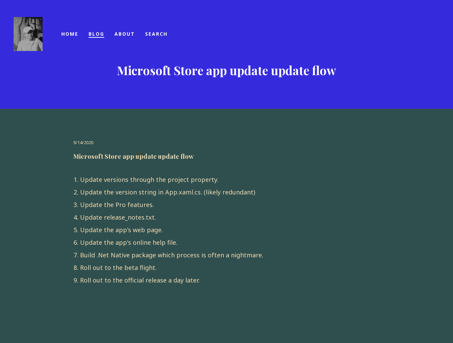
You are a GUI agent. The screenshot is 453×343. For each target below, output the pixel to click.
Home (69, 34)
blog (96, 34)
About (124, 34)
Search (156, 34)
